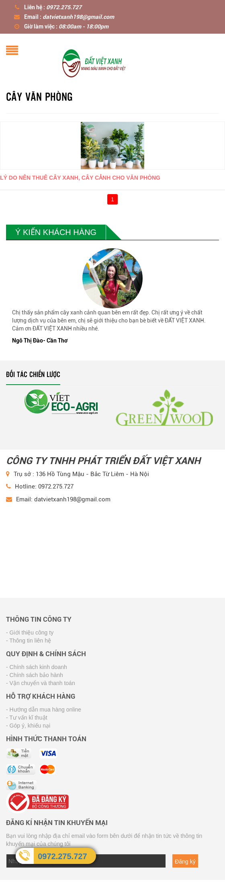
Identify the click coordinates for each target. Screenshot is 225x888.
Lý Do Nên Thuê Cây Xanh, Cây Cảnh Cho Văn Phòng (80, 177)
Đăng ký (185, 861)
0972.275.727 (62, 856)
